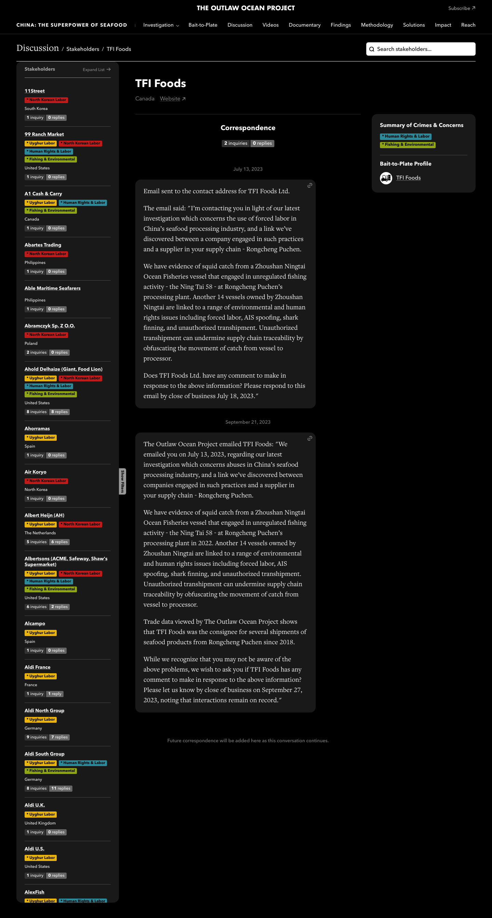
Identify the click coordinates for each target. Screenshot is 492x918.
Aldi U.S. (34, 849)
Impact (443, 25)
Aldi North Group (45, 711)
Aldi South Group (45, 754)
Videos (271, 25)
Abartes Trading (43, 245)
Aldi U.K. (35, 805)
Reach (468, 25)
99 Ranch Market (44, 134)
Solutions (414, 25)
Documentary (304, 25)
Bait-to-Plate (203, 25)
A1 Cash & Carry (43, 194)
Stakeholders (83, 49)
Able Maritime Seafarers (53, 288)
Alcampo (35, 624)
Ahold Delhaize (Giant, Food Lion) (63, 369)
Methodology (377, 25)
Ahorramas (37, 429)
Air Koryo (35, 472)
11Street (35, 91)
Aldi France (38, 667)
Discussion (240, 25)
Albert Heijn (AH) (44, 515)
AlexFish (34, 892)
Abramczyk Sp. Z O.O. (50, 326)
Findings (341, 25)
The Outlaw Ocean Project (246, 8)
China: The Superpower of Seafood (71, 25)
